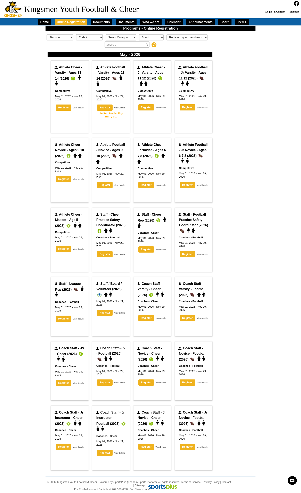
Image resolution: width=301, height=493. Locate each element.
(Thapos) (132, 482)
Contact (226, 482)
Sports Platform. (147, 482)
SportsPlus (119, 482)
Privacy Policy (211, 482)
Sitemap (140, 485)
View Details (78, 108)
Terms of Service (191, 482)
